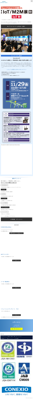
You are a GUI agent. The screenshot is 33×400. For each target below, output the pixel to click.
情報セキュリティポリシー (10, 338)
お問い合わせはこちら (17, 328)
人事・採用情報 (16, 338)
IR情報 (14, 336)
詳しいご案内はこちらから (16, 260)
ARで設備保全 (3, 189)
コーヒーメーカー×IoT (4, 211)
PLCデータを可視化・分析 (5, 207)
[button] (31, 1)
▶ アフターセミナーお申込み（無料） (16, 26)
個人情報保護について (3, 338)
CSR (16, 336)
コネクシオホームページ (3, 336)
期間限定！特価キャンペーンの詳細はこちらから (16, 233)
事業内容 (12, 336)
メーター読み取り (4, 198)
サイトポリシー (20, 336)
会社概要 (8, 336)
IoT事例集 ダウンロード (16, 219)
